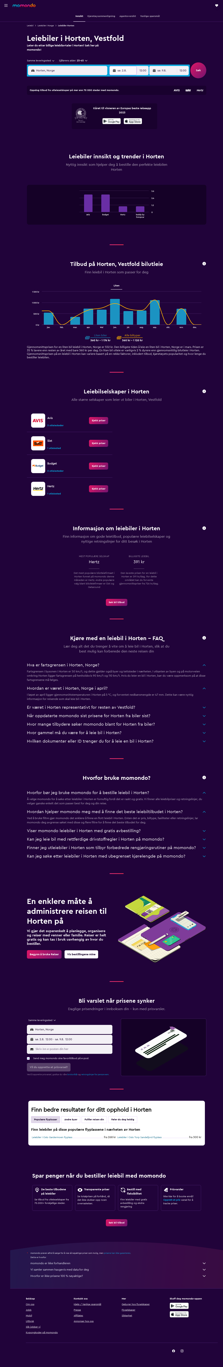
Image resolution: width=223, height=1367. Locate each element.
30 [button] (105, 137)
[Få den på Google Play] (180, 1306)
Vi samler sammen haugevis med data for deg (119, 1270)
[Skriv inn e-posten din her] (74, 1049)
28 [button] (88, 137)
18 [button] (63, 128)
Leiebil (31, 26)
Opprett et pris (172, 1200)
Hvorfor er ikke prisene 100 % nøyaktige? (119, 1276)
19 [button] (72, 128)
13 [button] (80, 120)
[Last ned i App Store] (180, 1314)
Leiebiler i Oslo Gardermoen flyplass (53, 1137)
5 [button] (72, 112)
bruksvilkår (73, 1074)
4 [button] (63, 112)
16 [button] (105, 120)
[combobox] (42, 60)
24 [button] (55, 137)
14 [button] (89, 120)
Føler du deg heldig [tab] (123, 1119)
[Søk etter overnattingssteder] (6, 23)
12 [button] (72, 120)
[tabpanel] (117, 208)
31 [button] (55, 145)
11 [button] (63, 120)
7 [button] (89, 112)
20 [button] (80, 128)
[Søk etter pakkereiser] (6, 38)
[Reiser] (6, 48)
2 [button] (106, 103)
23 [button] (105, 128)
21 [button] (89, 128)
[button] (6, 5)
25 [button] (63, 137)
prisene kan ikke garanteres (118, 1253)
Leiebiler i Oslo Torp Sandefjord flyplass (140, 1137)
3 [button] (55, 112)
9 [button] (106, 112)
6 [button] (80, 112)
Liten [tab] (117, 285)
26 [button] (72, 137)
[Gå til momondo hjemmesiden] (24, 5)
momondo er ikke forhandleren (119, 1263)
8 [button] (97, 112)
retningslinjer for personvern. (96, 1074)
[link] (99, 420)
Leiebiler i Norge (47, 26)
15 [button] (97, 120)
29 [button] (97, 137)
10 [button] (55, 120)
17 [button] (55, 128)
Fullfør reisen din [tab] (95, 1119)
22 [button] (97, 128)
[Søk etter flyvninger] (6, 16)
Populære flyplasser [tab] (46, 1119)
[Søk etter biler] (6, 31)
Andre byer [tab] (71, 1119)
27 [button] (80, 137)
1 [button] (97, 103)
